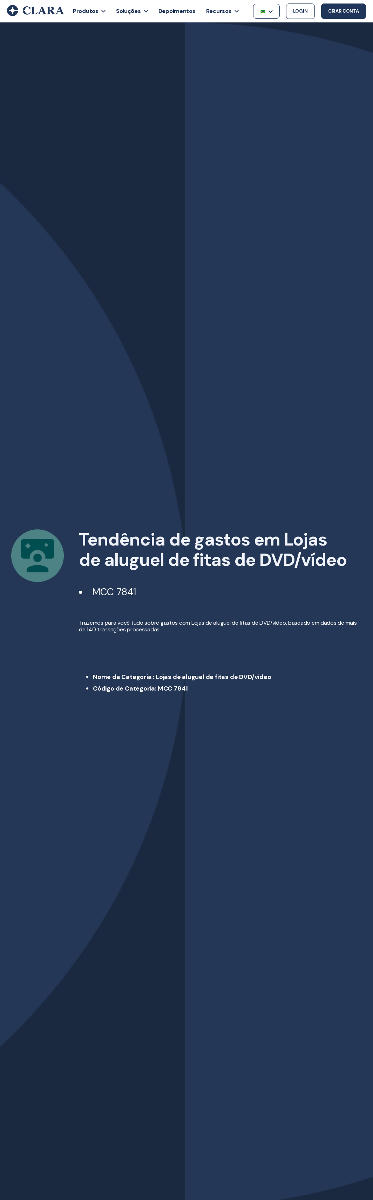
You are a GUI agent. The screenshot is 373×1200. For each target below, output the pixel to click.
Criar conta (343, 11)
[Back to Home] (35, 14)
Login (300, 11)
